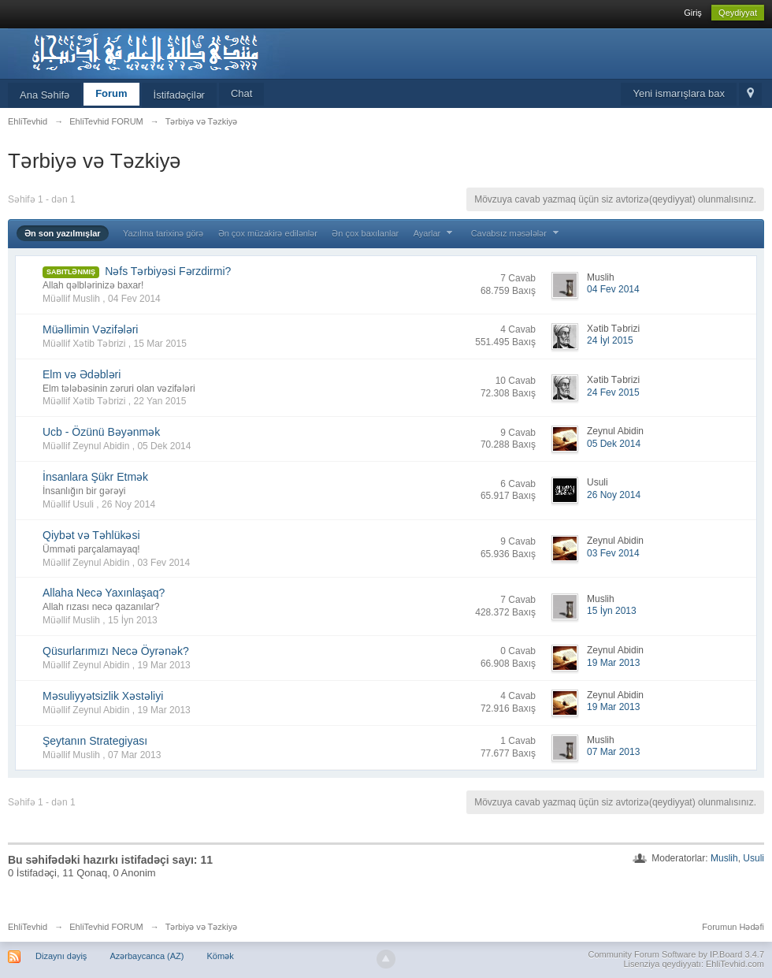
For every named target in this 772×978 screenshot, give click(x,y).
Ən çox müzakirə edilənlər (267, 233)
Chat (241, 93)
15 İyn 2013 (612, 610)
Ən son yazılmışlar (62, 233)
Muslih (724, 858)
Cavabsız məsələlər (516, 233)
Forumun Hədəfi (733, 927)
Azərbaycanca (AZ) (146, 956)
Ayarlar (435, 233)
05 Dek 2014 (613, 443)
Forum (111, 93)
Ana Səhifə (44, 95)
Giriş (693, 12)
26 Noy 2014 (613, 494)
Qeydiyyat (737, 12)
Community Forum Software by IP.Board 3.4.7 (676, 954)
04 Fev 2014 (613, 289)
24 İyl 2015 (610, 340)
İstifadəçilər (179, 95)
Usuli (753, 858)
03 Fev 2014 (613, 553)
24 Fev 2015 (613, 392)
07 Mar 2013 (613, 751)
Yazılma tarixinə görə (163, 233)
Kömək (220, 956)
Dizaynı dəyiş (61, 956)
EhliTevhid (27, 927)
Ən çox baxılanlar (365, 233)
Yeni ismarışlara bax (679, 93)
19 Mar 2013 (613, 662)
